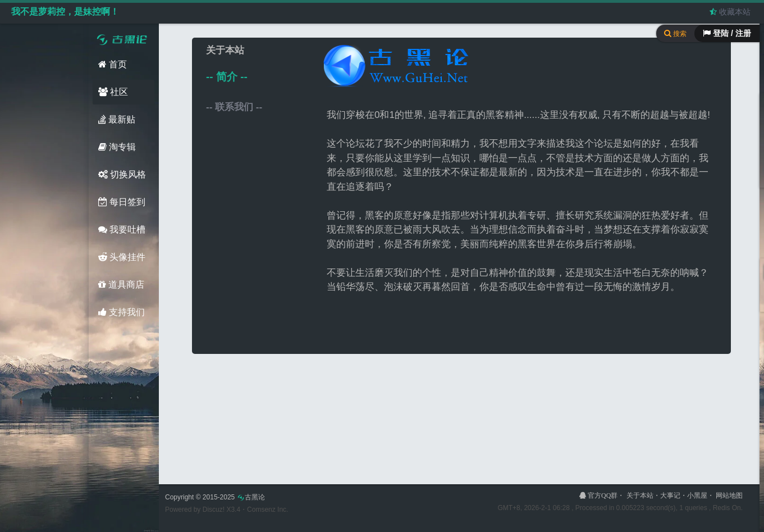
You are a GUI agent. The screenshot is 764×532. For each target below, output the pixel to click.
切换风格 (122, 174)
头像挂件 (121, 257)
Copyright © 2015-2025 (215, 497)
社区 (113, 92)
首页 (112, 64)
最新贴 (116, 119)
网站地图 (729, 495)
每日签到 (121, 202)
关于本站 (639, 495)
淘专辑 (117, 147)
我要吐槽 (121, 229)
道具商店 (121, 284)
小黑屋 (697, 495)
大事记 (670, 495)
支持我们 (121, 312)
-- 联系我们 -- (234, 107)
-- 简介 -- (227, 77)
